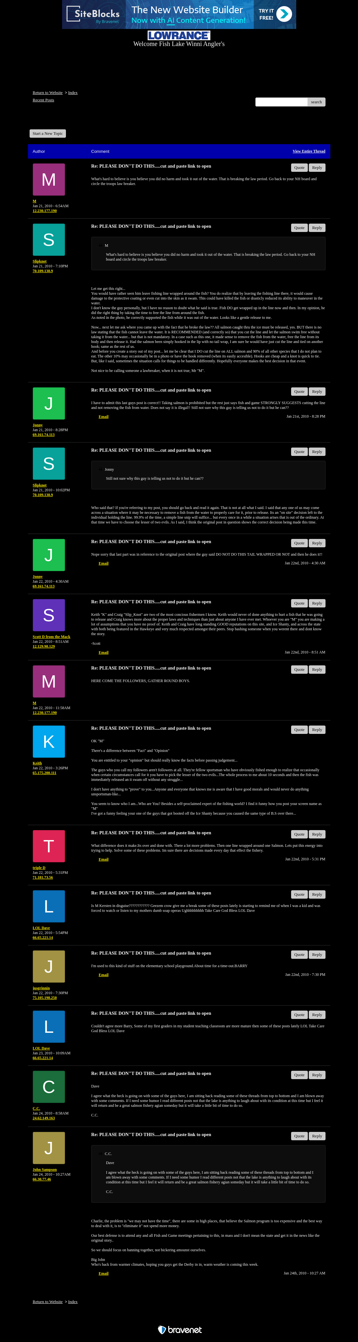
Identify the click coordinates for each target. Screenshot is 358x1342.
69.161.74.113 (44, 434)
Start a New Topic (48, 133)
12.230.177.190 (45, 210)
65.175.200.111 (45, 773)
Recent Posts (43, 99)
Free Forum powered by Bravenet (179, 1318)
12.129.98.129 (44, 646)
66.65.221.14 (43, 937)
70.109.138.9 (43, 271)
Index (73, 92)
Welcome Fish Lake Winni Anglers (64, 120)
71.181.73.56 (43, 877)
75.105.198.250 (45, 997)
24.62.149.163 (44, 1118)
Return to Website (48, 92)
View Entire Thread (309, 151)
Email (104, 416)
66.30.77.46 (42, 1179)
